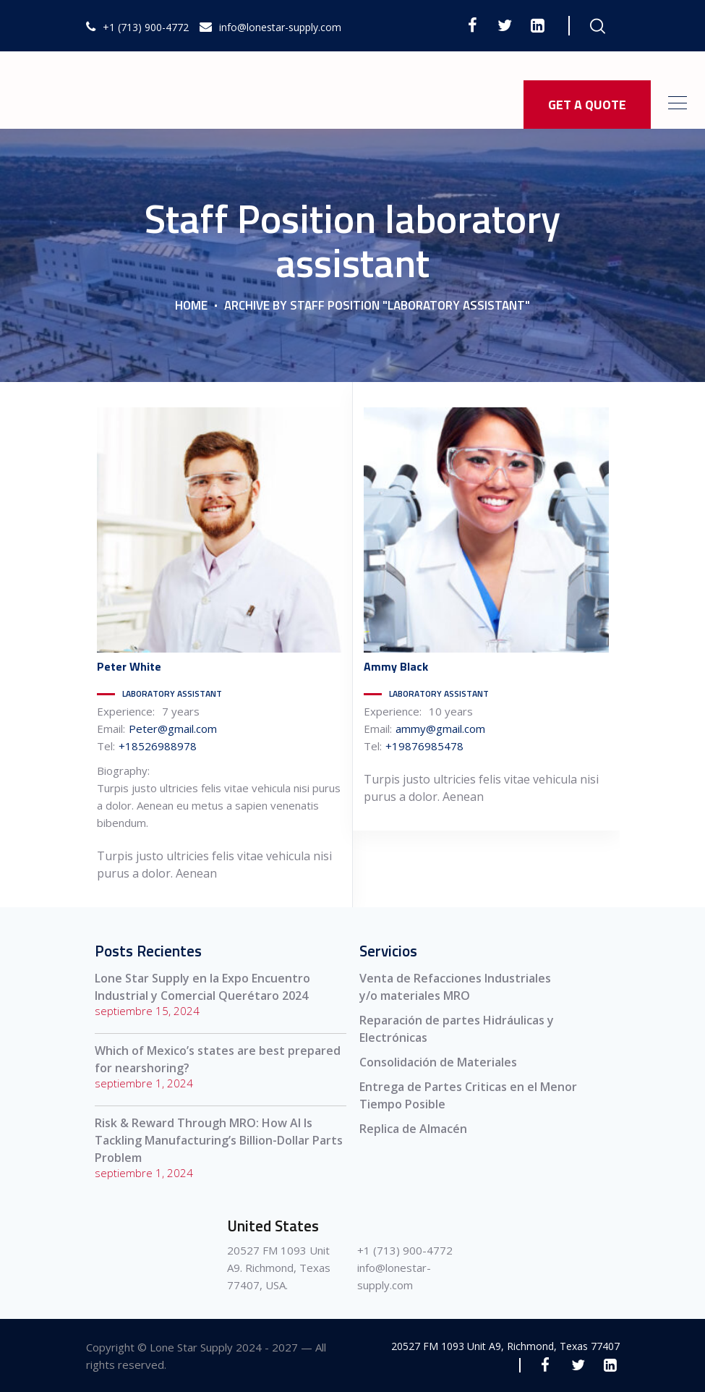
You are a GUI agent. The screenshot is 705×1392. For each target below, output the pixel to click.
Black (396, 666)
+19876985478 (424, 746)
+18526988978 (158, 746)
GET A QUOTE (587, 104)
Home (191, 305)
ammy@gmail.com (440, 728)
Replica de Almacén (413, 1129)
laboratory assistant (172, 693)
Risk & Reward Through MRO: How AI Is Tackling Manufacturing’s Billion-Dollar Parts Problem (219, 1140)
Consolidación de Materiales (438, 1062)
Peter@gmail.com (173, 728)
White (129, 666)
